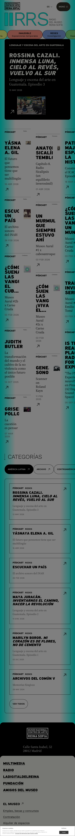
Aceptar (64, 832)
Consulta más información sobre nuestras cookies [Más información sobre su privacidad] (26, 833)
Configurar (63, 828)
